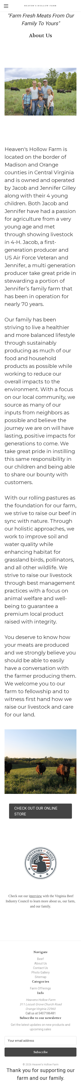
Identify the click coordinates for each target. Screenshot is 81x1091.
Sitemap (40, 977)
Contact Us (40, 968)
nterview (36, 896)
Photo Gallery (41, 972)
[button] (40, 811)
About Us (40, 963)
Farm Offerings (40, 988)
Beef (40, 959)
